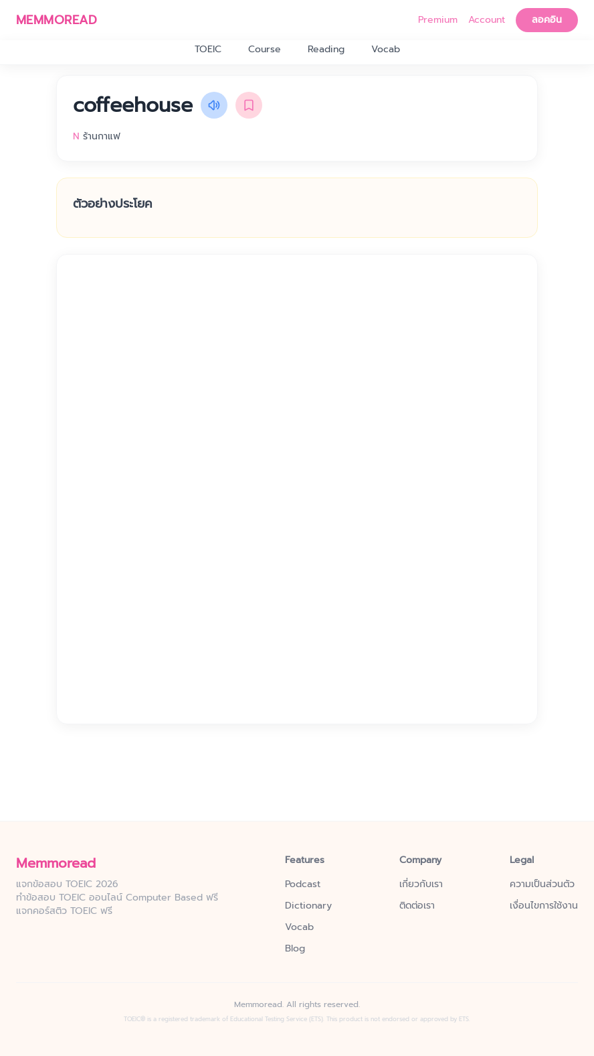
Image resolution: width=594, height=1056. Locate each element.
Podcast (302, 884)
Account (486, 20)
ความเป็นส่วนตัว (542, 884)
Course (264, 49)
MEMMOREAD (56, 20)
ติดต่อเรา (417, 906)
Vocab (385, 49)
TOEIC (208, 49)
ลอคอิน (547, 20)
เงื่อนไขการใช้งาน (544, 906)
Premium (438, 20)
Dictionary (308, 906)
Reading (326, 49)
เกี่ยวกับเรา (421, 884)
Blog (295, 948)
